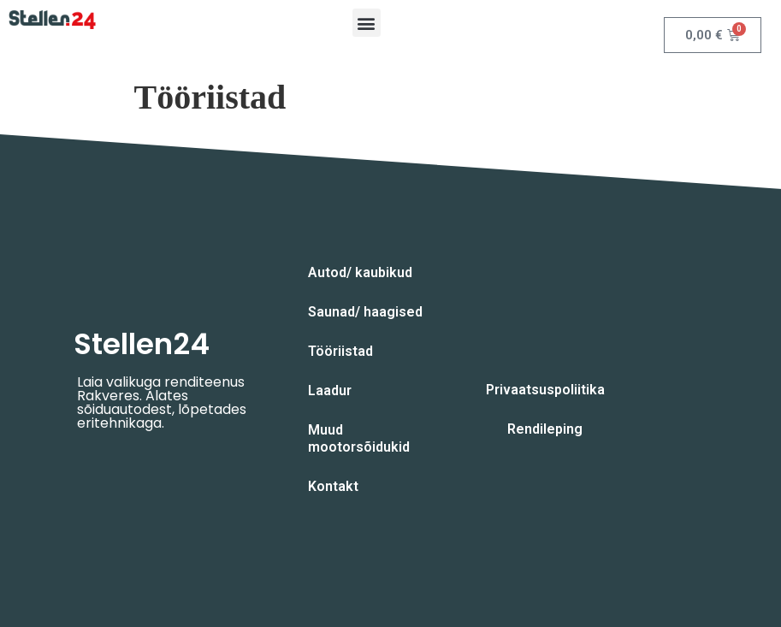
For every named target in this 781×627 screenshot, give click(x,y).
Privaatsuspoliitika (545, 390)
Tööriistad (340, 351)
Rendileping (545, 429)
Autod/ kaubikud (360, 272)
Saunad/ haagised (365, 312)
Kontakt (333, 486)
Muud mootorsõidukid (359, 438)
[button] (366, 23)
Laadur (330, 390)
